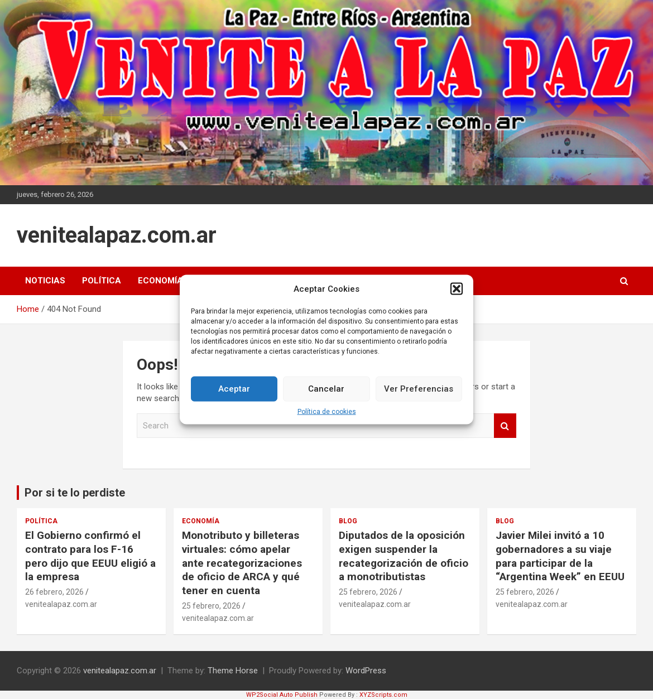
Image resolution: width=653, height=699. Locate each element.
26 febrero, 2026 (54, 591)
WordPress (365, 671)
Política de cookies (326, 411)
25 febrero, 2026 (211, 605)
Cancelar (326, 389)
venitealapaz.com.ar (117, 235)
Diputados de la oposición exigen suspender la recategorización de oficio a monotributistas (403, 556)
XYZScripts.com (383, 694)
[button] (456, 289)
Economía (160, 281)
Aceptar (234, 389)
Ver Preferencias (418, 389)
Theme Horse (233, 671)
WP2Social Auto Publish (282, 694)
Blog (348, 521)
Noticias (45, 281)
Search (505, 425)
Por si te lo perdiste (75, 492)
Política (101, 281)
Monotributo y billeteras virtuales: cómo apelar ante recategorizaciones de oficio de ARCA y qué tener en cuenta (242, 563)
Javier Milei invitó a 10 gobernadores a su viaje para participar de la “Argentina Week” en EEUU (560, 556)
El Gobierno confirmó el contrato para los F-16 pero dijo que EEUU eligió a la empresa (90, 556)
